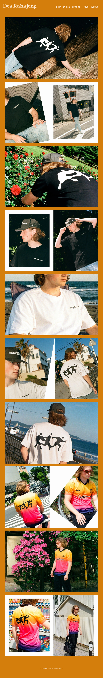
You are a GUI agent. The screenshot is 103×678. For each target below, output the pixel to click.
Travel (85, 6)
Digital (66, 6)
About (94, 6)
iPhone (76, 6)
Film (58, 6)
